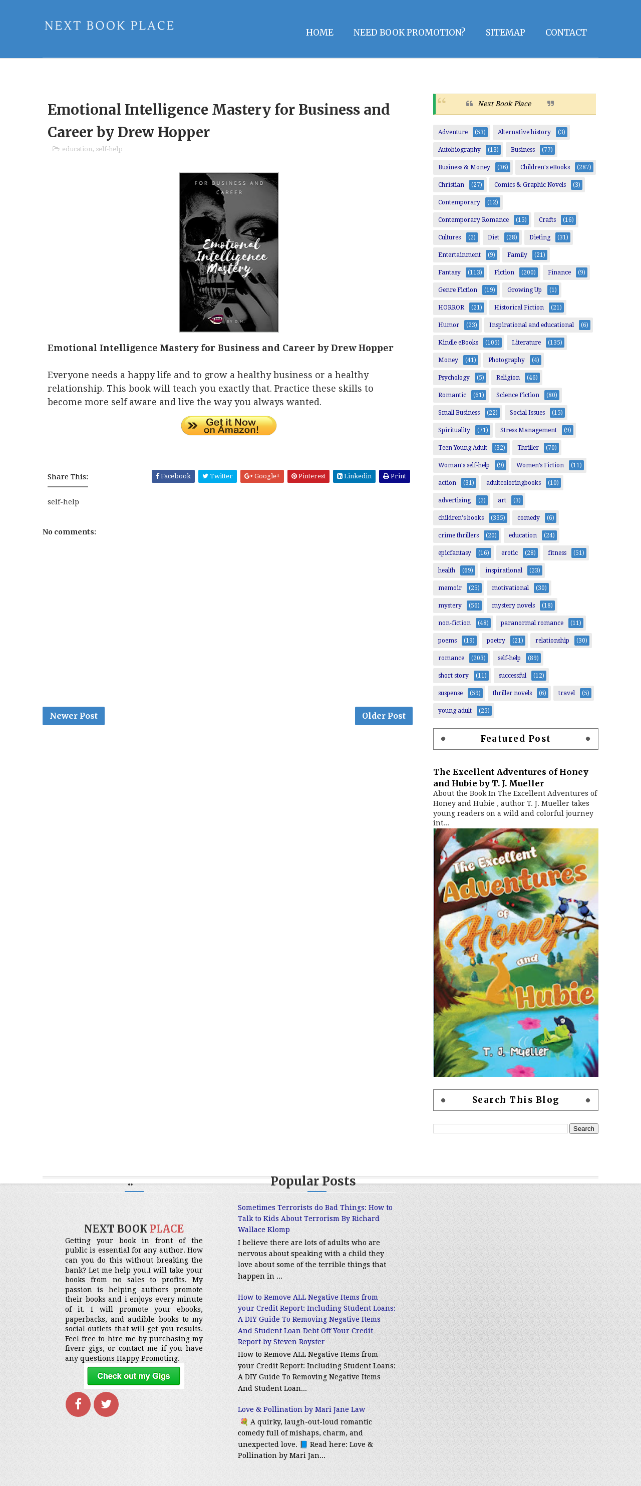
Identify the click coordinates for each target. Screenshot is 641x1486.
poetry (496, 640)
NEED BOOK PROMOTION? (410, 32)
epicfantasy (454, 552)
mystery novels (513, 605)
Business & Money (464, 167)
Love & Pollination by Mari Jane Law (301, 1409)
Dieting (539, 237)
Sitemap (505, 32)
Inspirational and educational (531, 325)
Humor (448, 325)
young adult (455, 710)
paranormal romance (532, 623)
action (447, 482)
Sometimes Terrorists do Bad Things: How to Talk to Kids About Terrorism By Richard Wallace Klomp (315, 1219)
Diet (493, 237)
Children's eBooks (545, 167)
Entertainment (459, 254)
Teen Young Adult (462, 447)
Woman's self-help (464, 465)
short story (453, 675)
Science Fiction (517, 395)
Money (448, 360)
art (502, 500)
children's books (461, 517)
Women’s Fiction (540, 465)
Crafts (547, 219)
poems (447, 640)
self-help (109, 149)
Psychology (454, 377)
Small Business (459, 412)
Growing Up (524, 289)
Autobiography (459, 149)
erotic (509, 552)
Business (523, 149)
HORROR (451, 307)
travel (566, 693)
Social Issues (527, 412)
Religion (508, 377)
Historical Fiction (519, 307)
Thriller (528, 447)
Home (320, 32)
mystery (450, 605)
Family (517, 254)
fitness (557, 552)
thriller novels (512, 693)
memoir (450, 587)
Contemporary (459, 202)
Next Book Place (504, 104)
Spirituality (454, 430)
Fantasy (449, 272)
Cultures (449, 237)
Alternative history (524, 132)
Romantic (452, 395)
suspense (450, 693)
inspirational (503, 570)
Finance (559, 272)
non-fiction (454, 623)
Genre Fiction (457, 289)
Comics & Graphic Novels (530, 184)
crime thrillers (458, 535)
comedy (528, 517)
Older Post (384, 716)
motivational (510, 587)
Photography (506, 360)
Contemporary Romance (473, 219)
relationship (552, 640)
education (77, 149)
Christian (451, 184)
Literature (526, 342)
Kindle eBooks (458, 342)
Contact (566, 32)
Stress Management (528, 430)
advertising (454, 500)
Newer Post (74, 716)
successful (512, 675)
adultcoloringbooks (513, 482)
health (446, 570)
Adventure (453, 132)
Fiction (504, 272)
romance (451, 658)
